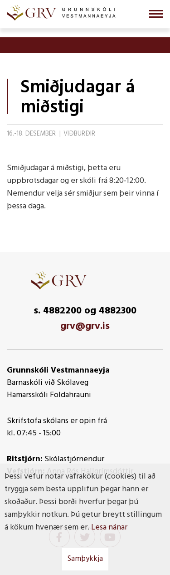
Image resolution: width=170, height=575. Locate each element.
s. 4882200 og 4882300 (85, 311)
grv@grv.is (85, 326)
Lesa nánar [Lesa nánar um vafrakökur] (109, 527)
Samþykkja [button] (85, 559)
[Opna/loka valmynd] (156, 14)
